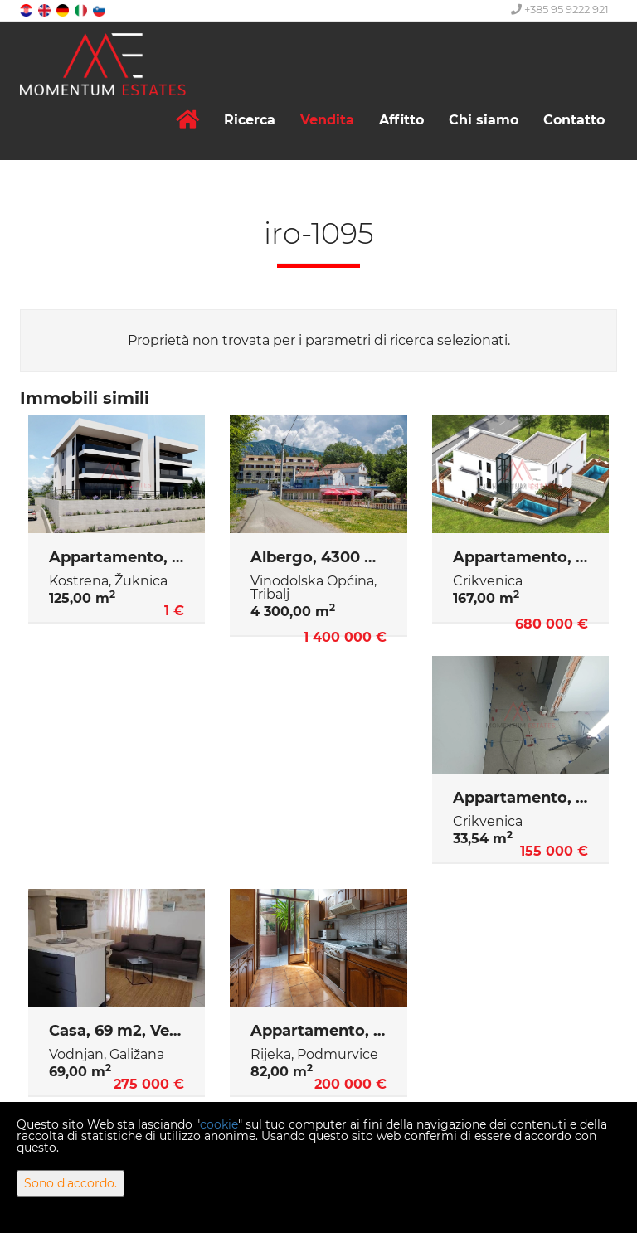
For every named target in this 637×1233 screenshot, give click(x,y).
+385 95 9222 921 (560, 9)
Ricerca (249, 120)
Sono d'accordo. (70, 1183)
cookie (219, 1124)
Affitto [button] (401, 120)
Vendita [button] (327, 120)
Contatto (574, 120)
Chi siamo (483, 120)
